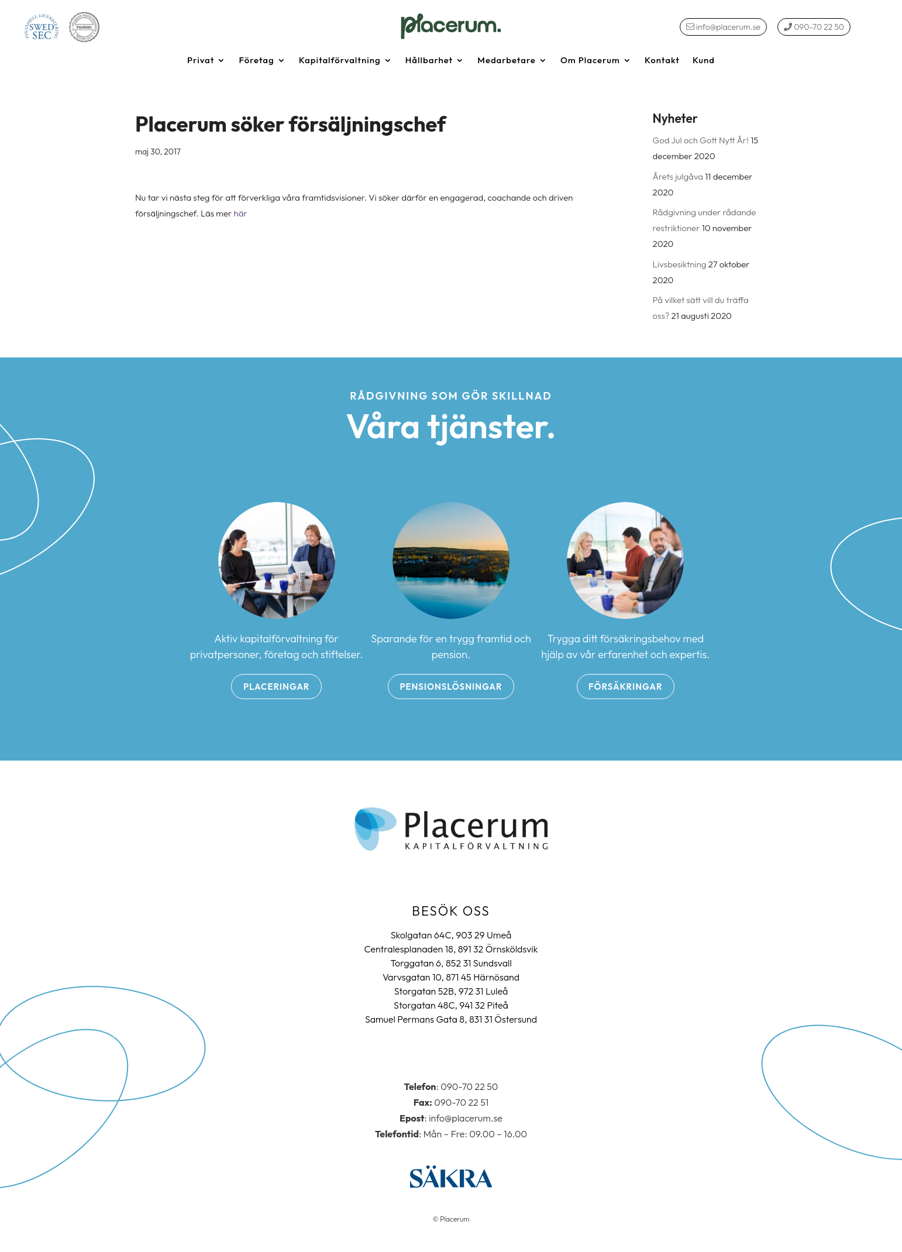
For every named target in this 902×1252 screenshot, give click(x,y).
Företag (256, 61)
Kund (704, 61)
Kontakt (662, 61)
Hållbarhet (429, 61)
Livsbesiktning (680, 264)
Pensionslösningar (451, 686)
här (240, 213)
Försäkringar (625, 686)
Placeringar (276, 686)
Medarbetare (506, 61)
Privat (200, 61)
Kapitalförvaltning (340, 61)
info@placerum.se (723, 27)
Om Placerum (590, 61)
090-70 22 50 (814, 27)
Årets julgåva (678, 176)
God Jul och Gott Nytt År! (701, 140)
